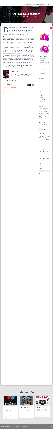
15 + (40, 84)
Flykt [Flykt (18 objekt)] (39, 113)
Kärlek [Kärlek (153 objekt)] (41, 118)
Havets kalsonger (42, 58)
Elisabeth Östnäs (5, 87)
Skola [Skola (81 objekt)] (46, 127)
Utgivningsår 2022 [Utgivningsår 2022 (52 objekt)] (42, 136)
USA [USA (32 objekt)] (47, 129)
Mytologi (4, 90)
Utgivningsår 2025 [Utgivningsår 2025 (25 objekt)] (41, 139)
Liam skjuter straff (42, 60)
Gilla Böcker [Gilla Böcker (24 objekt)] (42, 113)
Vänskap (10, 92)
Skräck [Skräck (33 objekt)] (48, 127)
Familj (9, 87)
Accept (49, 426)
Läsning (41, 95)
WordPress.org (42, 181)
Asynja (7, 85)
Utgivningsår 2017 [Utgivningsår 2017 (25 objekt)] (41, 130)
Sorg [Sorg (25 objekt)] (39, 129)
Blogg (30, 1)
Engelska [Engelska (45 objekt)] (44, 111)
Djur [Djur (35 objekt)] (46, 109)
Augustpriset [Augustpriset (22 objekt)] (40, 108)
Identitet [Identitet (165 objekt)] (47, 116)
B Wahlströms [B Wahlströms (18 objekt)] (43, 109)
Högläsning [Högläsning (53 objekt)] (48, 115)
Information (41, 91)
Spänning (12, 90)
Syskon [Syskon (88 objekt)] (44, 129)
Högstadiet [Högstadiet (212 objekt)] (42, 117)
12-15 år (41, 82)
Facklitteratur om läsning (29, 4)
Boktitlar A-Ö (47, 1)
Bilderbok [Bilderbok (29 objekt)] (44, 108)
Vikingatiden (14, 92)
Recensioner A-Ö (40, 1)
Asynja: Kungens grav (15, 74)
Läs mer (9, 417)
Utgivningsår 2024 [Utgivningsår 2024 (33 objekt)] (43, 137)
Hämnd (12, 87)
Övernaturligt (8, 90)
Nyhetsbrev (34, 1)
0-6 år (40, 80)
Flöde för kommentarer (43, 179)
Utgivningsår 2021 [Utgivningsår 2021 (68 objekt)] (43, 134)
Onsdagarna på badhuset (45, 147)
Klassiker (41, 93)
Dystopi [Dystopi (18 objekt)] (48, 109)
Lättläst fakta (41, 97)
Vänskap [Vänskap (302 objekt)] (46, 139)
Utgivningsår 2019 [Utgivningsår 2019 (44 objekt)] (42, 131)
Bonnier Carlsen (13, 85)
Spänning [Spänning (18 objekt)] (42, 129)
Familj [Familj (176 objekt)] (48, 111)
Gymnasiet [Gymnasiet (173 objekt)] (47, 113)
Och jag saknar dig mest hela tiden (44, 69)
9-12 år (6, 406)
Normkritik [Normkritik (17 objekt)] (43, 124)
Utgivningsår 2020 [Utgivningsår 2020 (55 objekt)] (42, 133)
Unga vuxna (41, 101)
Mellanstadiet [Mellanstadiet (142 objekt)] (42, 122)
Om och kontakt (24, 1)
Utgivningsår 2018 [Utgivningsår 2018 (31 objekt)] (47, 130)
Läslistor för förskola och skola (40, 4)
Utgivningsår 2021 (6, 92)
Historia (14, 87)
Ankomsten (47, 151)
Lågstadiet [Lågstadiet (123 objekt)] (41, 120)
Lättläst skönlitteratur (43, 99)
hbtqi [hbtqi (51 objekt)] (40, 115)
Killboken (39, 407)
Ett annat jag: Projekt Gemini (44, 67)
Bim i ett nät (41, 71)
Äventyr (10, 85)
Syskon (15, 90)
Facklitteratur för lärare (43, 89)
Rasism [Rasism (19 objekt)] (43, 127)
